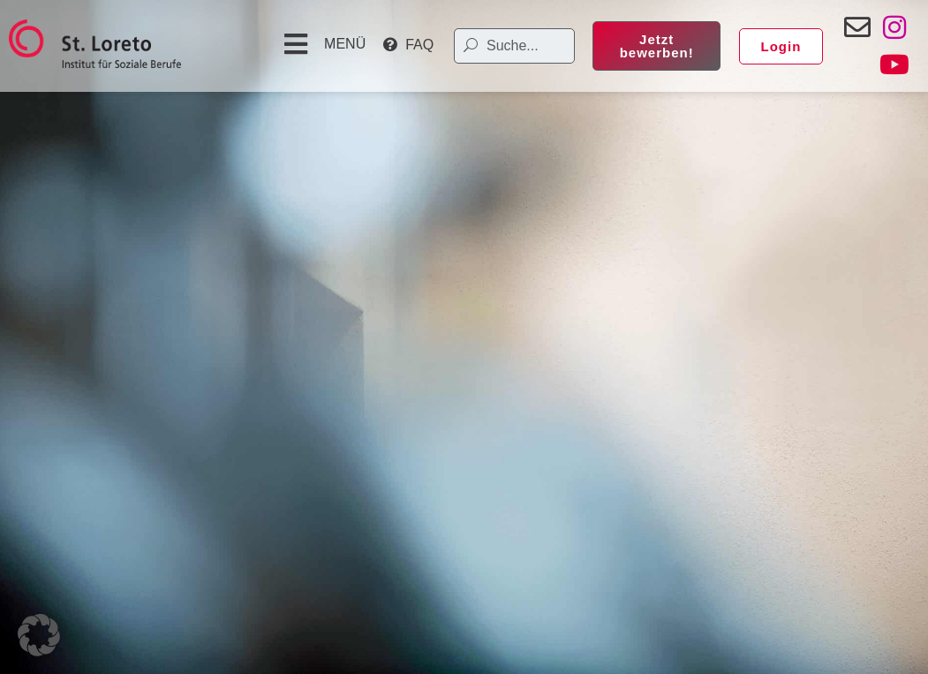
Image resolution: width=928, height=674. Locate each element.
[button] (323, 44)
